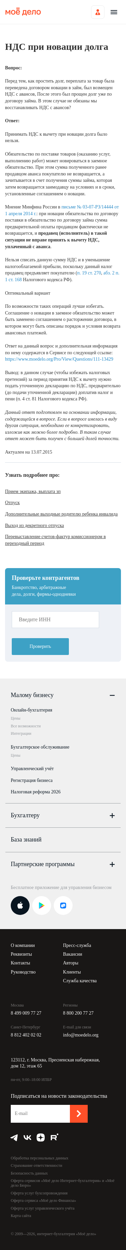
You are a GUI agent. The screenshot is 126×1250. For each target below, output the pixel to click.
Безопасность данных (29, 1173)
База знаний (26, 839)
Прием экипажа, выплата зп (32, 491)
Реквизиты (21, 954)
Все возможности (26, 726)
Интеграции (21, 733)
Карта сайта (21, 1215)
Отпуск (12, 502)
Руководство (23, 972)
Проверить (40, 646)
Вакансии (72, 954)
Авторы (71, 962)
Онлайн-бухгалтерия (31, 710)
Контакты (20, 962)
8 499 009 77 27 (26, 1013)
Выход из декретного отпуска (34, 525)
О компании (23, 945)
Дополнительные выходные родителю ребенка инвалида (61, 514)
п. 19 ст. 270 (89, 272)
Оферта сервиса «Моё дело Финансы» (43, 1200)
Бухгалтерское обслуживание (40, 747)
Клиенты (72, 972)
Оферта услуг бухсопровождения (39, 1193)
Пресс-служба (77, 945)
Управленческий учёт (32, 768)
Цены (15, 718)
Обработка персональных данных (39, 1158)
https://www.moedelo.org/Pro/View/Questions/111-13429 (59, 359)
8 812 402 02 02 (26, 1035)
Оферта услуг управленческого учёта (42, 1208)
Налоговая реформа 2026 (35, 791)
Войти (97, 12)
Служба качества (80, 980)
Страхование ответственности (36, 1165)
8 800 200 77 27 (78, 1013)
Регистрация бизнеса (32, 780)
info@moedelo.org (81, 1035)
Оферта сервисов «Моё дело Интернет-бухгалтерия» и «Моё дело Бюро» (63, 1183)
